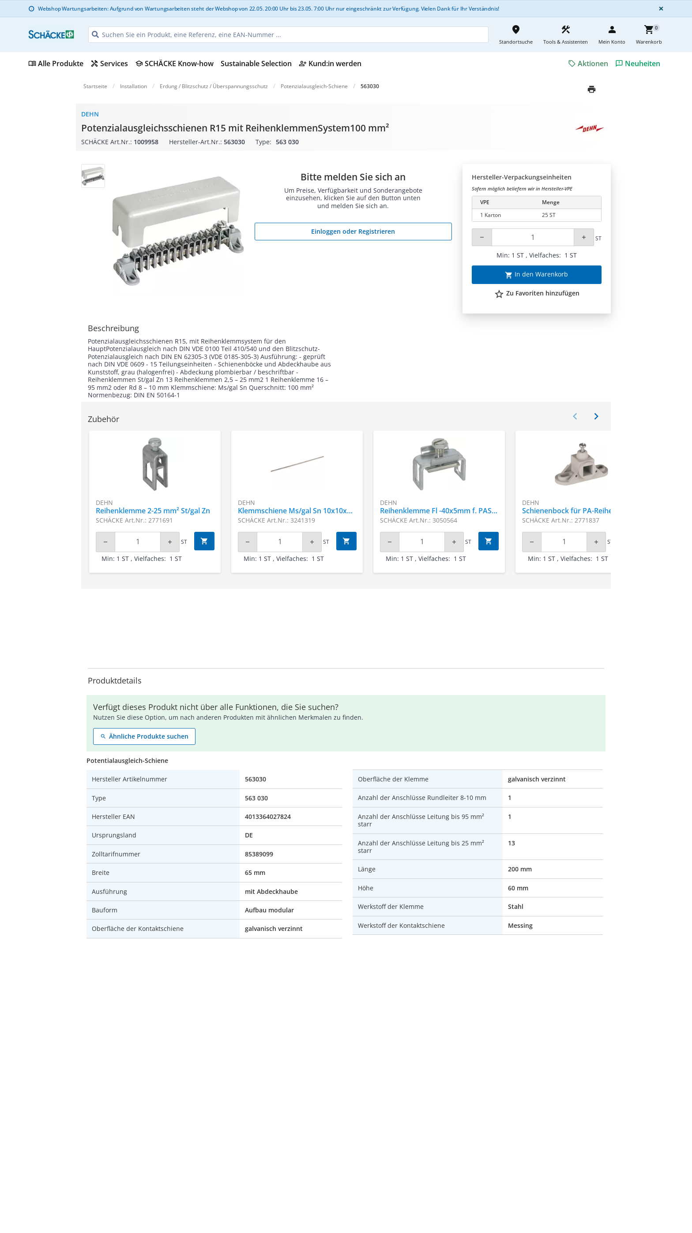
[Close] (659, 8)
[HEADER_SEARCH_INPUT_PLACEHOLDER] (288, 34)
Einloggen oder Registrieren (353, 231)
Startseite (95, 86)
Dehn (90, 114)
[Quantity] (533, 237)
